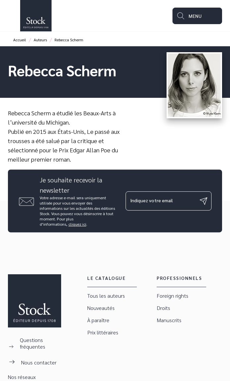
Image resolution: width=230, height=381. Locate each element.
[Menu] (197, 16)
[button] (112, 296)
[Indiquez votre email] (160, 200)
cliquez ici (77, 224)
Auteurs (40, 39)
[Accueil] (35, 15)
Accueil (19, 39)
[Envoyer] (203, 201)
